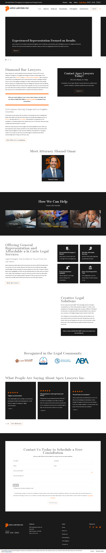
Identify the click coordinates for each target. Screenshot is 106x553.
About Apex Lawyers (10, 283)
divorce (5, 119)
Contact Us (65, 544)
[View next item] (8, 423)
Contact (94, 9)
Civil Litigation (65, 541)
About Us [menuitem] (46, 9)
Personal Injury (65, 537)
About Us (16, 50)
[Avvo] (100, 527)
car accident (20, 119)
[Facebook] (90, 527)
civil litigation (33, 77)
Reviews (65, 2)
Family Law (65, 534)
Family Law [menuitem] (54, 9)
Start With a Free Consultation (13, 140)
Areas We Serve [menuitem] (84, 9)
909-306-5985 (94, 2)
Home (63, 527)
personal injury (25, 77)
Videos (76, 2)
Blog (70, 2)
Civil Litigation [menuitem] (73, 9)
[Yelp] (93, 527)
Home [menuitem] (39, 9)
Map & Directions (33, 533)
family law (16, 77)
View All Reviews (16, 423)
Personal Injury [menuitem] (63, 9)
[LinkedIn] (96, 527)
